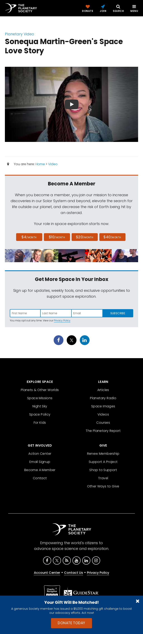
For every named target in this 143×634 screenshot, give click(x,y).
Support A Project (103, 461)
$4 (29, 237)
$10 (57, 237)
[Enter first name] (25, 313)
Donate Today (71, 623)
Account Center (47, 572)
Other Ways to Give (103, 486)
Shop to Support (103, 470)
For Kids (40, 422)
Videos (103, 414)
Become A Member (39, 470)
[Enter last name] (56, 313)
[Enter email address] (87, 313)
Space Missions (40, 398)
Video (53, 164)
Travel (103, 478)
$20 (84, 237)
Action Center (39, 453)
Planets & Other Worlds (40, 390)
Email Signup (39, 461)
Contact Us (73, 572)
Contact (40, 478)
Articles (103, 390)
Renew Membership (103, 453)
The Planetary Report (103, 430)
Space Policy (40, 414)
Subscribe (117, 313)
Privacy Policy (62, 320)
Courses (103, 422)
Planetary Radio (103, 398)
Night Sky (39, 406)
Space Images (103, 406)
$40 (112, 237)
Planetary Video (19, 34)
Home (40, 164)
